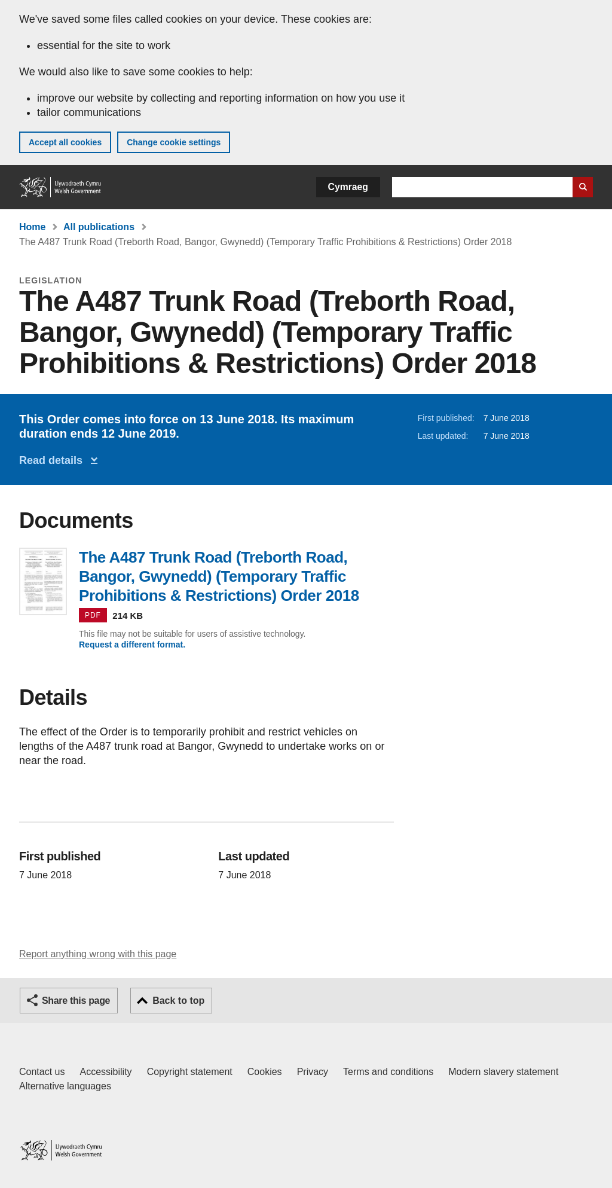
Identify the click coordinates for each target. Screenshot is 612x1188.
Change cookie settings (174, 142)
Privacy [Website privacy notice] (312, 1072)
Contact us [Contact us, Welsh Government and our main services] (42, 1072)
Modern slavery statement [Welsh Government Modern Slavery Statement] (503, 1072)
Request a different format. (132, 644)
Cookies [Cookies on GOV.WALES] (264, 1072)
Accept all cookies (65, 142)
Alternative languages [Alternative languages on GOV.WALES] (65, 1086)
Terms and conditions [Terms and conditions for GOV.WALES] (388, 1072)
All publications (98, 227)
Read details (53, 460)
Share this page (76, 1000)
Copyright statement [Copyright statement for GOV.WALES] (189, 1072)
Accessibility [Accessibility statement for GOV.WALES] (105, 1072)
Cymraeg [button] (348, 187)
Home (32, 227)
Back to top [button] (178, 1000)
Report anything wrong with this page (97, 954)
